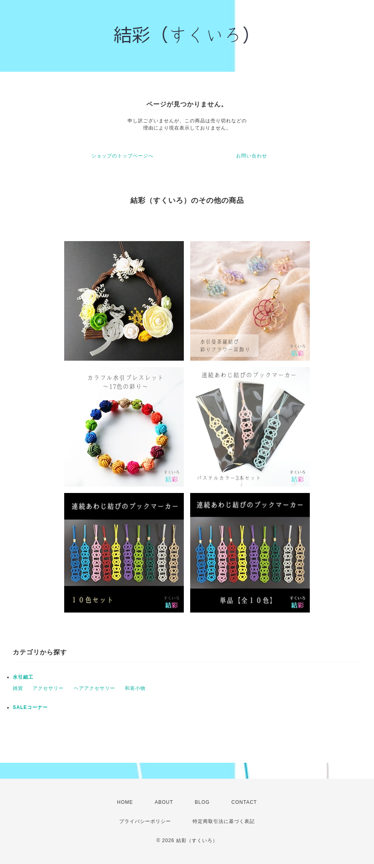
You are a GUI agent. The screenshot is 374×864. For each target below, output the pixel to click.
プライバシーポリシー (145, 821)
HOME (125, 802)
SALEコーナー (30, 707)
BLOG (202, 802)
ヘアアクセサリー (94, 688)
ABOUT (164, 802)
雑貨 (18, 688)
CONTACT (244, 802)
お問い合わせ (251, 156)
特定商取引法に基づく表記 (224, 821)
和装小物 (135, 688)
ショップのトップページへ (122, 156)
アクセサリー (48, 688)
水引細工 (23, 677)
